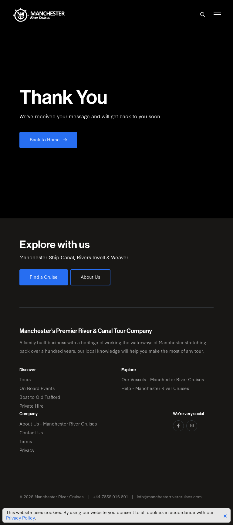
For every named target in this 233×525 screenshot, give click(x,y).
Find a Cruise (44, 277)
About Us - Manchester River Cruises (58, 423)
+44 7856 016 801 (110, 497)
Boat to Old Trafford (39, 397)
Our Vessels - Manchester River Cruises (162, 379)
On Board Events (37, 388)
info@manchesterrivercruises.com (169, 497)
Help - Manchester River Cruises (155, 388)
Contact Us (31, 432)
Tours (25, 379)
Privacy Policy (20, 517)
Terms (25, 441)
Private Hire (31, 405)
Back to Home (48, 139)
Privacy (26, 450)
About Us (90, 277)
